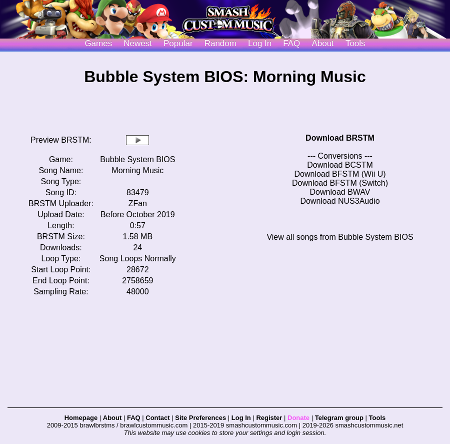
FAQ (291, 43)
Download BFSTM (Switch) (340, 183)
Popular (178, 43)
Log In (241, 417)
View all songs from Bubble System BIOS (339, 237)
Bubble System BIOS (137, 159)
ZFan (137, 203)
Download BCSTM (340, 165)
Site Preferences (200, 417)
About (323, 43)
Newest (138, 43)
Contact (158, 417)
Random (220, 43)
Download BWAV (340, 192)
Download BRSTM (340, 138)
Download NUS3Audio (340, 201)
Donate (299, 417)
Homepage (81, 417)
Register (269, 417)
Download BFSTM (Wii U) (340, 174)
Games (98, 43)
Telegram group (339, 417)
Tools (356, 43)
